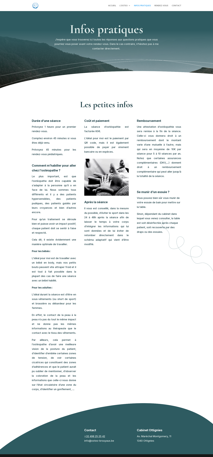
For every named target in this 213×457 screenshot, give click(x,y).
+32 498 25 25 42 (94, 436)
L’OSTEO (124, 6)
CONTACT (176, 6)
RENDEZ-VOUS (161, 6)
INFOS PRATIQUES (142, 6)
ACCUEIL (112, 6)
